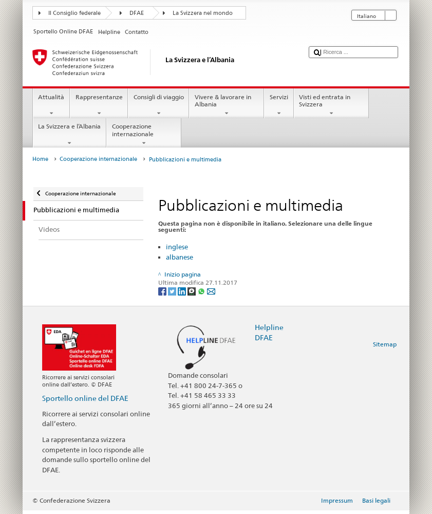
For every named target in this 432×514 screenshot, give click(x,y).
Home (40, 159)
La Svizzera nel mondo (203, 13)
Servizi (279, 105)
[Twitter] (173, 291)
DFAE (136, 13)
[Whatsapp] (202, 291)
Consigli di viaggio (158, 105)
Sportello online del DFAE (85, 398)
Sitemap (385, 344)
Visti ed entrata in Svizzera (331, 105)
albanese (179, 257)
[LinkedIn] (182, 291)
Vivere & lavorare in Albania (227, 105)
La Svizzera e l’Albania (69, 134)
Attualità (51, 105)
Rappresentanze (98, 105)
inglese (177, 247)
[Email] (211, 291)
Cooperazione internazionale (144, 134)
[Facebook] (163, 291)
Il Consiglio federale (74, 13)
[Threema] (192, 291)
